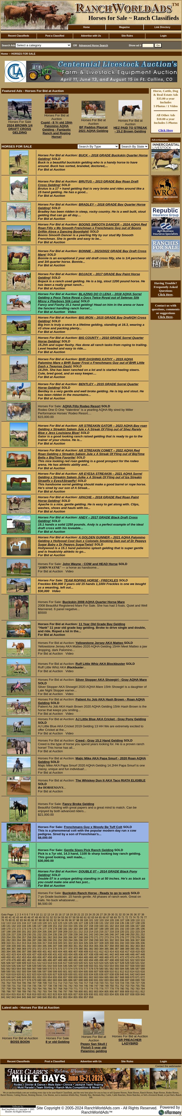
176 (39, 928)
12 (45, 914)
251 (137, 934)
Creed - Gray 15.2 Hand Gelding (99, 740)
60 (81, 917)
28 (105, 914)
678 (29, 980)
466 (91, 957)
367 (14, 948)
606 (91, 971)
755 (137, 985)
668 (122, 977)
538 (29, 965)
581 (107, 968)
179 (55, 928)
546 (70, 965)
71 (123, 917)
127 (81, 923)
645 (3, 977)
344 (39, 945)
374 (50, 948)
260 (39, 937)
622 (29, 974)
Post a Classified (54, 35)
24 (90, 914)
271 (96, 937)
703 (14, 983)
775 (96, 988)
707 (34, 983)
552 (101, 965)
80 (10, 920)
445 (127, 954)
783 (137, 988)
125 (70, 923)
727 (137, 983)
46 (28, 917)
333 (127, 943)
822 (50, 994)
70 (119, 917)
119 (39, 923)
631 (75, 974)
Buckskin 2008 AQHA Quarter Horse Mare (94, 602)
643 (137, 974)
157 (86, 925)
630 (70, 974)
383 (96, 948)
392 (143, 948)
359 (117, 945)
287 (34, 940)
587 (137, 968)
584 (122, 968)
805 (107, 991)
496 (101, 960)
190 (111, 928)
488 (60, 960)
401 (44, 951)
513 (44, 963)
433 (65, 954)
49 (40, 917)
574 (70, 968)
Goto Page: (7, 914)
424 (19, 954)
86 (32, 920)
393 (3, 951)
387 (117, 948)
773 (86, 988)
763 (34, 988)
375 (55, 948)
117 (29, 923)
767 (55, 988)
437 (86, 954)
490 (70, 960)
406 (70, 951)
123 (60, 923)
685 (65, 980)
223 (137, 931)
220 (122, 931)
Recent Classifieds (18, 35)
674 (8, 980)
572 (60, 968)
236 (60, 934)
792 (39, 991)
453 (24, 957)
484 (39, 960)
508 (19, 963)
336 (143, 943)
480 (19, 960)
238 (70, 934)
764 (39, 988)
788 (19, 991)
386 (111, 948)
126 (75, 923)
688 (81, 980)
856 (81, 997)
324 (81, 943)
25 (93, 914)
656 (60, 977)
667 (117, 977)
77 (145, 917)
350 (70, 945)
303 (117, 940)
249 (127, 934)
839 (137, 994)
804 (101, 991)
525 (107, 963)
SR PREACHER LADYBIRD (129, 1041)
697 (127, 980)
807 (117, 991)
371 (34, 948)
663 (96, 977)
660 (81, 977)
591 (14, 971)
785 (3, 991)
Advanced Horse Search (93, 45)
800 (81, 991)
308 (143, 940)
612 (122, 971)
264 (60, 937)
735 (34, 985)
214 (91, 931)
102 (96, 920)
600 (60, 971)
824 (60, 994)
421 (3, 954)
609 (107, 971)
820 (39, 994)
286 (29, 940)
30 (112, 914)
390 (132, 948)
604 (81, 971)
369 (24, 948)
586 (132, 968)
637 (107, 974)
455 (34, 957)
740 (60, 985)
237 (65, 934)
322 (70, 943)
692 (101, 980)
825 (65, 994)
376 (60, 948)
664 (101, 977)
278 (132, 937)
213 (86, 931)
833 (107, 994)
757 (3, 988)
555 (117, 965)
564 (19, 968)
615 (137, 971)
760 (19, 988)
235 (55, 934)
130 (96, 923)
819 (34, 994)
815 (14, 994)
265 (65, 937)
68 (111, 917)
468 (101, 957)
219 (117, 931)
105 (112, 920)
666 (111, 977)
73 (130, 917)
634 (91, 974)
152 (60, 925)
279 (137, 937)
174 (29, 928)
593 (24, 971)
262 (50, 937)
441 (107, 954)
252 (143, 934)
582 (111, 968)
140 (3, 925)
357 (107, 945)
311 (14, 943)
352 (81, 945)
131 (101, 923)
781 (127, 988)
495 (96, 960)
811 (137, 991)
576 (81, 968)
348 (60, 945)
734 (29, 985)
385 (107, 948)
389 (127, 948)
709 (44, 983)
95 (66, 920)
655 (55, 977)
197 (3, 931)
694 (111, 980)
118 (34, 923)
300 (101, 940)
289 (44, 940)
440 (101, 954)
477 (3, 960)
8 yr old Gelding (58, 1042)
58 (74, 917)
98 (77, 920)
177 (44, 928)
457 (44, 957)
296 (81, 940)
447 (137, 954)
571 (55, 968)
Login (163, 35)
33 (124, 914)
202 (29, 931)
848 (39, 997)
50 (43, 917)
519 (75, 963)
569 (44, 968)
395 (14, 951)
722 (111, 983)
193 (127, 928)
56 (66, 917)
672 (143, 977)
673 (3, 980)
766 (50, 988)
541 (44, 965)
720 (101, 983)
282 (8, 940)
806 (111, 991)
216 (101, 931)
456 (39, 957)
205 (44, 931)
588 (143, 968)
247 (117, 934)
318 (50, 943)
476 (143, 957)
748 (101, 985)
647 (14, 977)
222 (132, 931)
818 (29, 994)
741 (65, 985)
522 (91, 963)
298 (91, 940)
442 (111, 954)
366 (8, 948)
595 (34, 971)
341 (24, 945)
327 (96, 943)
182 (70, 928)
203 (34, 931)
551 (96, 965)
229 (24, 934)
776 (101, 988)
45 (25, 917)
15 (56, 914)
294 (70, 940)
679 (34, 980)
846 (29, 997)
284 (19, 940)
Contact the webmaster (168, 1066)
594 (29, 971)
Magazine (124, 27)
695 (117, 980)
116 (24, 923)
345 (44, 945)
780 (122, 988)
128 (86, 923)
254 (8, 937)
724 (122, 983)
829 (86, 994)
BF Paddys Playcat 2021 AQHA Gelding (93, 129)
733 (24, 985)
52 (51, 917)
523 (96, 963)
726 (132, 983)
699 (137, 980)
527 (117, 963)
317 (44, 943)
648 (19, 977)
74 (134, 917)
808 (122, 991)
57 (70, 917)
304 (122, 940)
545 (65, 965)
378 (70, 948)
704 (19, 983)
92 (55, 920)
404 (60, 951)
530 (132, 963)
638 (111, 974)
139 (143, 923)
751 (117, 985)
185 (86, 928)
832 (101, 994)
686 (70, 980)
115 (19, 923)
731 (14, 985)
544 (60, 965)
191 (117, 928)
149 (50, 925)
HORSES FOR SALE (23, 53)
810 (132, 991)
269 (86, 937)
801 (86, 991)
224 (143, 931)
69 (115, 917)
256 (19, 937)
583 (117, 968)
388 (122, 948)
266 (70, 937)
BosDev (8, 1112)
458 (50, 957)
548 (81, 965)
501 (127, 960)
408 (81, 951)
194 (132, 928)
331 (117, 943)
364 (143, 945)
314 (29, 943)
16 (60, 914)
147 (39, 925)
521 (86, 963)
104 (107, 920)
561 (3, 968)
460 (60, 957)
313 (24, 943)
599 (55, 971)
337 (3, 945)
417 (127, 951)
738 (50, 985)
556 (122, 965)
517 (65, 963)
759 (14, 988)
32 (120, 914)
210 (70, 931)
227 (14, 934)
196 (143, 928)
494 (91, 960)
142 (14, 925)
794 (50, 991)
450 (8, 957)
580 (101, 968)
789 (24, 991)
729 (3, 985)
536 (19, 965)
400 (39, 951)
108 (127, 920)
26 (97, 914)
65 (100, 917)
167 (137, 925)
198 (8, 931)
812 (143, 991)
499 (117, 960)
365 (3, 948)
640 (122, 974)
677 (24, 980)
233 (44, 934)
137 (132, 923)
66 (104, 917)
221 (127, 931)
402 (50, 951)
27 (101, 914)
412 (101, 951)
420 (143, 951)
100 (86, 920)
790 (29, 991)
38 (142, 914)
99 (81, 920)
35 (131, 914)
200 (19, 931)
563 (14, 968)
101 (91, 920)
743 (75, 985)
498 (111, 960)
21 (78, 914)
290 (50, 940)
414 (111, 951)
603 (75, 971)
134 (117, 923)
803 (96, 991)
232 (39, 934)
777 (107, 988)
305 (127, 940)
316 (39, 943)
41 (10, 917)
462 (70, 957)
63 (92, 917)
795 (55, 991)
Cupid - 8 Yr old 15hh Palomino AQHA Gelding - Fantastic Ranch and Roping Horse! (56, 130)
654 (50, 977)
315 (34, 943)
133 (111, 923)
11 (41, 914)
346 (50, 945)
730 (8, 985)
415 (117, 951)
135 (122, 923)
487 (55, 960)
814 (8, 994)
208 (60, 931)
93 (59, 920)
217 (107, 931)
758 (8, 988)
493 (86, 960)
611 (117, 971)
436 (81, 954)
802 (91, 991)
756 (143, 985)
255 (14, 937)
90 (47, 920)
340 (19, 945)
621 (24, 974)
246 (111, 934)
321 (65, 943)
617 (3, 974)
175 (34, 928)
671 (137, 977)
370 (29, 948)
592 (19, 971)
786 (8, 991)
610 (111, 971)
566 (29, 968)
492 (81, 960)
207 (55, 931)
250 (132, 934)
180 (60, 928)
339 (14, 945)
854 (70, 997)
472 (122, 957)
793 (44, 991)
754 (132, 985)
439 (96, 954)
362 (132, 945)
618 (8, 974)
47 (32, 917)
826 (70, 994)
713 (65, 983)
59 (77, 917)
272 (101, 937)
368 (19, 948)
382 (91, 948)
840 (143, 994)
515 (55, 963)
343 (34, 945)
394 (8, 951)
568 (39, 968)
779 (117, 988)
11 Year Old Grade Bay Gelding (102, 624)
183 (75, 928)
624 (39, 974)
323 (75, 943)
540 (39, 965)
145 (29, 925)
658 (70, 977)
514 (50, 963)
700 (143, 980)
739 (55, 985)
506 (8, 963)
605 (86, 971)
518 (70, 963)
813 (3, 994)
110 (138, 920)
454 (29, 957)
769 (65, 988)
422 (8, 954)
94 (62, 920)
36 (135, 914)
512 (39, 963)
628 (60, 974)
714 (70, 983)
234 (50, 934)
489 (65, 960)
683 (55, 980)
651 (34, 977)
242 (91, 934)
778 (111, 988)
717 (86, 983)
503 (137, 960)
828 (81, 994)
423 (14, 954)
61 (85, 917)
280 (143, 937)
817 (24, 994)
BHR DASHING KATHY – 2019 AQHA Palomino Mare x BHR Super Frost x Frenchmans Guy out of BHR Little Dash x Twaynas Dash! (91, 362)
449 (3, 957)
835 (117, 994)
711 (55, 983)
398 (29, 951)
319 (55, 943)
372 (39, 948)
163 (117, 925)
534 (8, 965)
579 (96, 968)
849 (44, 997)
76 (141, 917)
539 (34, 965)
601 (65, 971)
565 (24, 968)
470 (111, 957)
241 (86, 934)
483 (34, 960)
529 (127, 963)
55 (62, 917)
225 (3, 934)
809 (127, 991)
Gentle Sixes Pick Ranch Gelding (89, 850)
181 (65, 928)
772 (81, 988)
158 (91, 925)
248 (122, 934)
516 (60, 963)
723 (117, 983)
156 (81, 925)
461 (65, 957)
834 (111, 994)
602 (70, 971)
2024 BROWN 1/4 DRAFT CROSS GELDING (19, 129)
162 (111, 925)
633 (86, 974)
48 (36, 917)
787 (14, 991)
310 (8, 943)
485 (44, 960)
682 (50, 980)
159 (96, 925)
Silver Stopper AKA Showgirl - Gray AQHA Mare (111, 679)
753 (127, 985)
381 (86, 948)
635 (96, 974)
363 (137, 945)
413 (107, 951)
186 (91, 928)
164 (122, 925)
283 (14, 940)
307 (137, 940)
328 (101, 943)
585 (127, 968)
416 (122, 951)
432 (60, 954)
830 (91, 994)
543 (55, 965)
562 (8, 968)
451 (14, 957)
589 (3, 971)
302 (111, 940)
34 (127, 914)
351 (75, 945)
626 (50, 974)
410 (91, 951)
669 (127, 977)
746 (91, 985)
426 (29, 954)
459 (55, 957)
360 (122, 945)
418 (132, 951)
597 (44, 971)
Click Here (165, 130)
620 (19, 974)
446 (132, 954)
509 (24, 963)
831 (96, 994)
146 (34, 925)
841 (3, 997)
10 (37, 914)
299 (96, 940)
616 (143, 971)
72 (126, 917)
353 (86, 945)
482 (29, 960)
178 (50, 928)
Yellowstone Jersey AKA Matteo (100, 643)
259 (34, 937)
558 (132, 965)
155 (75, 925)
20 (75, 914)
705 (24, 983)
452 (19, 957)
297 (86, 940)
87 (36, 920)
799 (75, 991)
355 (96, 945)
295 (75, 940)
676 (19, 980)
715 (75, 983)
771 (75, 988)
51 (47, 917)
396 (19, 951)
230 (29, 934)
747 (96, 985)
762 (29, 988)
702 (8, 983)
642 (132, 974)
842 (8, 997)
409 (86, 951)
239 (75, 934)
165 (127, 925)
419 (137, 951)
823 (55, 994)
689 (86, 980)
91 (51, 920)
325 (86, 943)
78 (2, 920)
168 (143, 925)
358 (111, 945)
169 (3, 928)
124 (65, 923)
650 (29, 977)
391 (137, 948)
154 (70, 925)
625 (44, 974)
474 (132, 957)
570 (50, 968)
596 (39, 971)
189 (107, 928)
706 (29, 983)
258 (29, 937)
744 (81, 985)
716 (81, 983)
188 (101, 928)
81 (14, 920)
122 (55, 923)
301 (107, 940)
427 (34, 954)
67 (107, 917)
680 (39, 980)
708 (39, 983)
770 (70, 988)
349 (65, 945)
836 (122, 994)
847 (34, 997)
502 (132, 960)
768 (60, 988)
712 (60, 983)
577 (86, 968)
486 (50, 960)
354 (91, 945)
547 (75, 965)
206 (50, 931)
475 (137, 957)
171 (14, 928)
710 (50, 983)
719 (96, 983)
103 (101, 920)
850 (50, 997)
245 (107, 934)
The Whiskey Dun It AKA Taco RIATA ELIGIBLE (111, 780)
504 (143, 960)
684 (60, 980)
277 (127, 937)
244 (101, 934)
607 (96, 971)
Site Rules (127, 35)
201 (24, 931)
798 (70, 991)
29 (109, 914)
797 (65, 991)
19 (71, 914)
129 (91, 923)
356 (101, 945)
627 (55, 974)
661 (86, 977)
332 (122, 943)
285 (24, 940)
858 (91, 997)
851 (55, 997)
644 (143, 974)
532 (143, 963)
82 (17, 920)
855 (75, 997)
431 (55, 954)
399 (34, 951)
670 (132, 977)
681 (44, 980)
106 (117, 920)
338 (8, 945)
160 (101, 925)
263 (55, 937)
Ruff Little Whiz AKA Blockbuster (100, 664)
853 (65, 997)
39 (2, 917)
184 (81, 928)
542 (50, 965)
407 (75, 951)
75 (137, 917)
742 (70, 985)
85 (28, 920)
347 (55, 945)
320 (60, 943)
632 (81, 974)
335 (137, 943)
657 (65, 977)
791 (34, 991)
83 (21, 920)
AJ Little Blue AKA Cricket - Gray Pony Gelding (111, 719)
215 (96, 931)
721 (107, 983)
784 (143, 988)
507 (14, 963)
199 (14, 931)
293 (65, 940)
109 (132, 920)
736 (39, 985)
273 (107, 937)
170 (8, 928)
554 (111, 965)
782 (132, 988)
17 (63, 914)
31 (116, 914)
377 (65, 948)
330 (111, 943)
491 (75, 960)
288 (39, 940)
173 (24, 928)
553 (107, 965)
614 (132, 971)
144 (24, 925)
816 (19, 994)
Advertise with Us (91, 35)
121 (50, 923)
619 (14, 974)
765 (44, 988)
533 (3, 965)
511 (34, 963)
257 (24, 937)
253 (3, 937)
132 (107, 923)
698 (132, 980)
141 (8, 925)
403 (55, 951)
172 (19, 928)
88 (40, 920)
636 (101, 974)
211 (75, 931)
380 (81, 948)
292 (60, 940)
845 (24, 997)
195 (137, 928)
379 (75, 948)
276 (122, 937)
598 (50, 971)
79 (6, 920)
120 (44, 923)
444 (122, 954)
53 (55, 917)
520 (81, 963)
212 (81, 931)
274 (111, 937)
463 (75, 957)
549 (86, 965)
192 (122, 928)
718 (91, 983)
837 (127, 994)
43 (17, 917)
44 (21, 917)
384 (101, 948)
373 (44, 948)
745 (86, 985)
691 (96, 980)
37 (139, 914)
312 (19, 943)
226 (8, 934)
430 (50, 954)
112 (3, 923)
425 (24, 954)
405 (65, 951)
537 (24, 965)
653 (44, 977)
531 (137, 963)
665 (107, 977)
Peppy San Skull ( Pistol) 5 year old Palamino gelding (94, 1047)
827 (75, 994)
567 (34, 968)
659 (75, 977)
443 (117, 954)
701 (3, 983)
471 (117, 957)
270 (91, 937)
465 (86, 957)
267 (75, 937)
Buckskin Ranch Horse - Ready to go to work (96, 893)
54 (59, 917)
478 (8, 960)
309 (3, 943)
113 (8, 923)
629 (65, 974)
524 (101, 963)
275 (117, 937)
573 (65, 968)
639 (117, 974)
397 (24, 951)
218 (111, 931)
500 (122, 960)
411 (96, 951)
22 (82, 914)
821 (44, 994)
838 (132, 994)
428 (39, 954)
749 (107, 985)
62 (89, 917)
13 (48, 914)
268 (81, 937)
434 (70, 954)
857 (86, 997)
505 (3, 963)
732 (19, 985)
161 (107, 925)
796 (60, 991)
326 (91, 943)
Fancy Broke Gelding (78, 804)
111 (143, 920)
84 (25, 920)
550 (91, 965)
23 (86, 914)
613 (127, 971)
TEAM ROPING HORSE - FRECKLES (91, 580)
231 (34, 934)
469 (107, 957)
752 (122, 985)
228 (19, 934)
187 (96, 928)
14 (52, 914)
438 (91, 954)
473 (127, 957)
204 (39, 931)
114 (14, 923)
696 (122, 980)
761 (24, 988)
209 (65, 931)
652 (39, 977)
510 (29, 963)
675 (14, 980)
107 (122, 920)
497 (107, 960)
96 (70, 920)
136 (127, 923)
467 (96, 957)
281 (3, 940)
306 (132, 940)
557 (127, 965)
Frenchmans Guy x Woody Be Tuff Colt (93, 827)
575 (75, 968)
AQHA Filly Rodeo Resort (81, 406)
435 (75, 954)
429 (44, 954)
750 (111, 985)
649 (24, 977)
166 (132, 925)
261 (44, 937)
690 (91, 980)
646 (8, 977)
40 (6, 917)
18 (67, 914)
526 (111, 963)
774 (91, 988)
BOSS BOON (20, 1042)
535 (14, 965)
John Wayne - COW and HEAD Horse (90, 564)
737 (44, 985)
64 (96, 917)
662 (91, 977)
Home (86, 27)
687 (75, 980)
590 (8, 971)
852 (60, 997)
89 (43, 920)
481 (24, 960)
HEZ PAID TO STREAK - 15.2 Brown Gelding (130, 129)
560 (143, 965)
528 (122, 963)
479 (14, 960)
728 (143, 983)
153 (65, 925)
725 (127, 983)
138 (137, 923)
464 (81, 957)
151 (55, 925)
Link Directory (162, 27)
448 (143, 954)
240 (81, 934)
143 (19, 925)
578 (91, 968)
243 (96, 934)
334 (132, 943)
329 (107, 943)
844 (19, 997)
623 (34, 974)
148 (44, 925)
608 (101, 971)
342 (29, 945)
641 (127, 974)
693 (107, 980)
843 (14, 997)
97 (74, 920)
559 (137, 965)
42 (14, 917)
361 (127, 945)
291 (55, 940)
